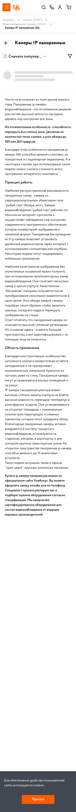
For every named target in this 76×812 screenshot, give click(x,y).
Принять (38, 799)
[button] (25, 56)
